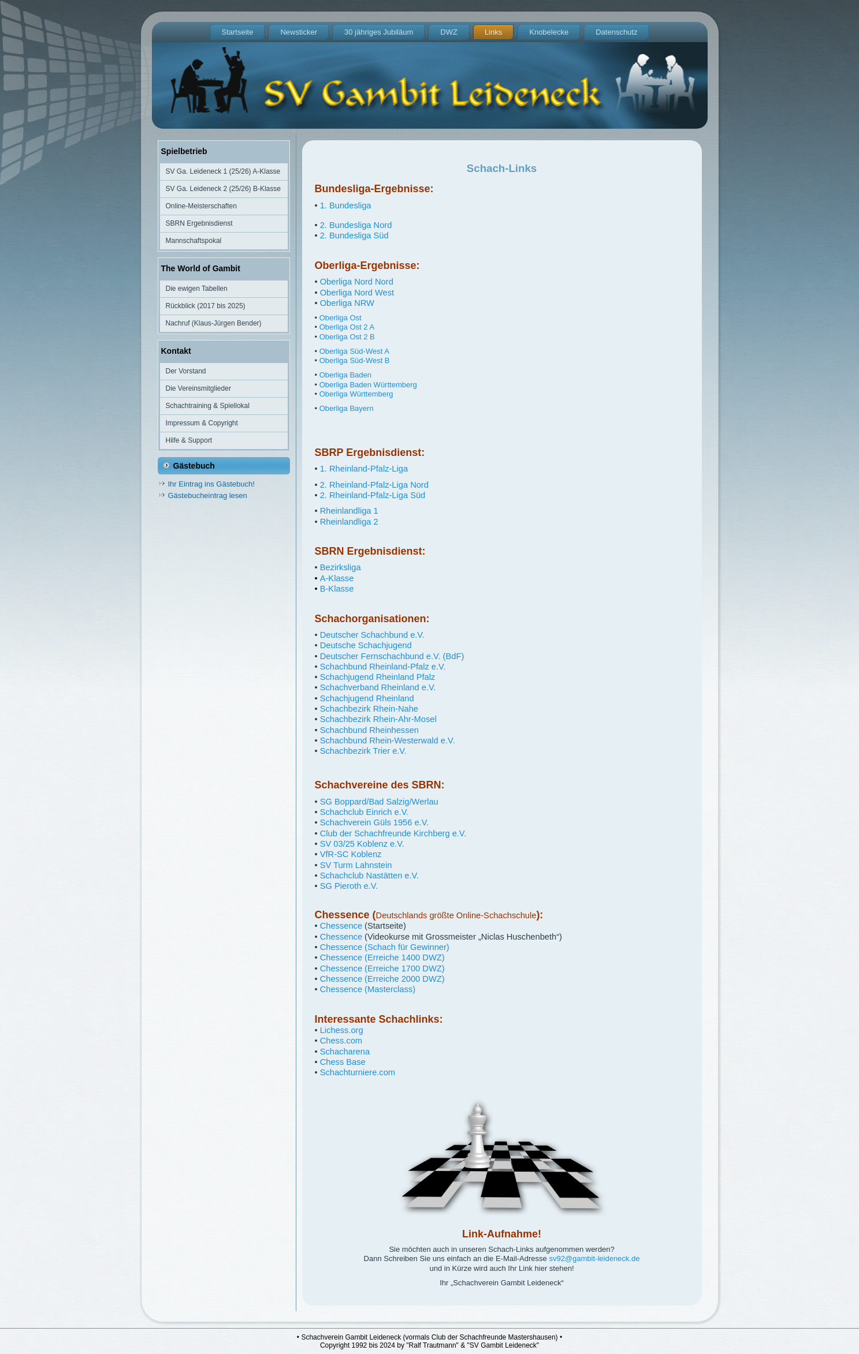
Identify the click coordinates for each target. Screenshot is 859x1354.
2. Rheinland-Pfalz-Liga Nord (374, 484)
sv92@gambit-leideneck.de (594, 1258)
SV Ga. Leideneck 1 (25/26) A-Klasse (223, 171)
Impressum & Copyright (202, 423)
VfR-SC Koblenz (351, 854)
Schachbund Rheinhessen (369, 730)
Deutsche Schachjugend (366, 645)
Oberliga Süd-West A (354, 351)
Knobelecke (548, 32)
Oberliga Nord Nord (356, 281)
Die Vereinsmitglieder (198, 388)
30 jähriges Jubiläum (378, 32)
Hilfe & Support (189, 440)
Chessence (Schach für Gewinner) (384, 947)
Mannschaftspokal (194, 241)
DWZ (449, 32)
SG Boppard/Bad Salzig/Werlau (379, 801)
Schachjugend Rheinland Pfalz (378, 677)
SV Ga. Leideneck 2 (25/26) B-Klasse (223, 189)
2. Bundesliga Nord (356, 225)
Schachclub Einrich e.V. (364, 812)
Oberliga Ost (340, 317)
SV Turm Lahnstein (356, 865)
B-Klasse (337, 588)
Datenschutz (616, 32)
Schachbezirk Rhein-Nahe (369, 708)
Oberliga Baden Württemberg (368, 384)
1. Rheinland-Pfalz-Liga (364, 468)
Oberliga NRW (347, 303)
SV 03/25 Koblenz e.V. (362, 843)
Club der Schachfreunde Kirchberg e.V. (393, 833)
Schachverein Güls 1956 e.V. (374, 822)
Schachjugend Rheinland (367, 698)
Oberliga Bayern (346, 408)
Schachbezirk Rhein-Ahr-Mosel (378, 719)
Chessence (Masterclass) (367, 989)
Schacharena (345, 1051)
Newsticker (298, 32)
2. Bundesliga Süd (354, 235)
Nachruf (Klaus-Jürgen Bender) (214, 323)
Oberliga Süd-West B (354, 360)
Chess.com (341, 1040)
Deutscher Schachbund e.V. (372, 634)
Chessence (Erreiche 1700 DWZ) (382, 968)
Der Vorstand (186, 371)
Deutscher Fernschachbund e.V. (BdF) (392, 656)
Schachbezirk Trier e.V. (363, 750)
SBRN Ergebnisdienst (199, 223)
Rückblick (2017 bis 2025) (206, 306)
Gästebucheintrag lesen (207, 495)
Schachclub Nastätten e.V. (369, 875)
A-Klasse (337, 578)
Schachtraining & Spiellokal (208, 406)
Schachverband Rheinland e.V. (378, 687)
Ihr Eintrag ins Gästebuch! (211, 484)
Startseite (238, 32)
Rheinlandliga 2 (349, 521)
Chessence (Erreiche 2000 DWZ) (382, 978)
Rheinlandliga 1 (349, 510)
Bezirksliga (339, 567)
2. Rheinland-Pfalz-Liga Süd (373, 495)
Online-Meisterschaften (201, 206)
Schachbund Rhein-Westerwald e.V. (387, 740)
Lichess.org (341, 1030)
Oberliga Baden (345, 375)
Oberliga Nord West (357, 292)
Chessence (341, 925)
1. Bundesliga (345, 205)
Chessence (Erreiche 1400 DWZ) (382, 957)
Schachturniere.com (357, 1072)
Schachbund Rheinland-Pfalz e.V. (383, 666)
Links (493, 32)
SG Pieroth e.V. (349, 886)
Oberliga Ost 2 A (346, 327)
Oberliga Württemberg (356, 394)
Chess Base (343, 1062)
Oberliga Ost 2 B (347, 336)
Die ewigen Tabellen (197, 289)
